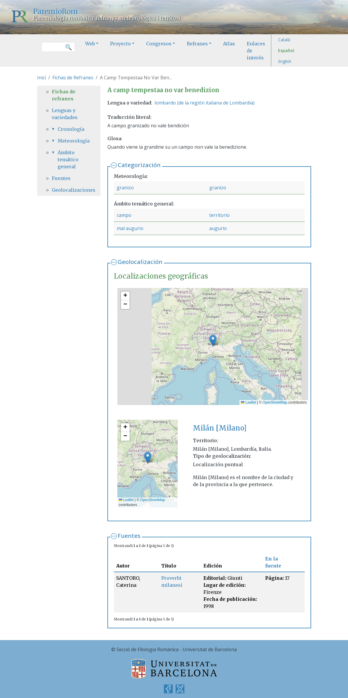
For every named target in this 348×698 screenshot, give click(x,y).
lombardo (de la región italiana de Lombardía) (205, 103)
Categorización (139, 165)
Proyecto (120, 44)
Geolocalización (140, 262)
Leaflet (248, 402)
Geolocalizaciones (69, 190)
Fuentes (129, 536)
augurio (218, 228)
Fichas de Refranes (72, 77)
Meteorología (72, 141)
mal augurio (130, 228)
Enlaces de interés (256, 51)
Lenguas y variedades (65, 113)
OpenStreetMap (275, 402)
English (284, 61)
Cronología (71, 129)
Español (286, 50)
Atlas (229, 44)
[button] (213, 341)
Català (284, 39)
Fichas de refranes (64, 95)
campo (124, 215)
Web (90, 44)
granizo (125, 187)
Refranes (197, 44)
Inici (41, 77)
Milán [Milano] (219, 428)
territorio (219, 215)
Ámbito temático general (68, 159)
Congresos (159, 44)
